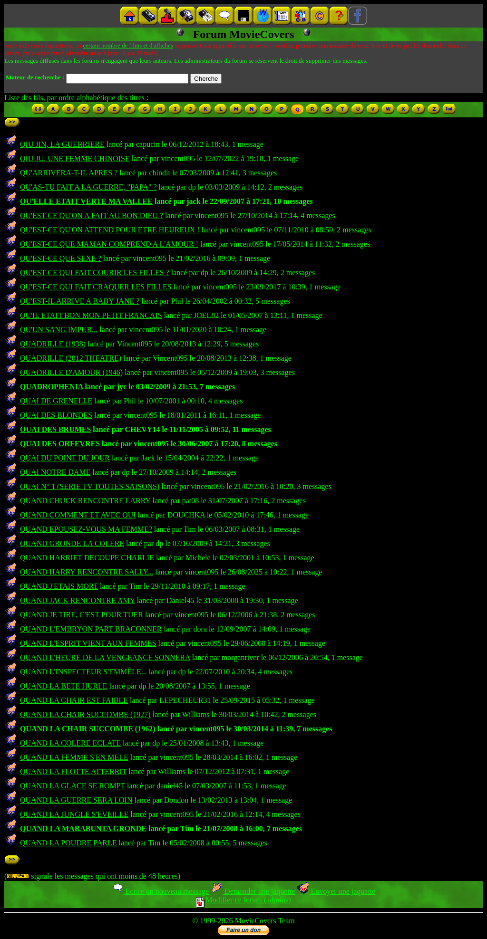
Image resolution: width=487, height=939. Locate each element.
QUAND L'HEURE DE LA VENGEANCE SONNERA (105, 657)
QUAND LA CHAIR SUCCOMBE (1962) (87, 729)
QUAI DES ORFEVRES (60, 444)
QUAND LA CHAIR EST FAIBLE (74, 700)
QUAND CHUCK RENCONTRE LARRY (85, 501)
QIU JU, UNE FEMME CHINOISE (75, 158)
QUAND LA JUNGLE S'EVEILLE (74, 814)
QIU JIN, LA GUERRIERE (62, 144)
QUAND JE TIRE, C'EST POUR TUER (81, 615)
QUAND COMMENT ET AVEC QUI (78, 515)
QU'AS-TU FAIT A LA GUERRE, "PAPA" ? (88, 187)
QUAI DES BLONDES (56, 415)
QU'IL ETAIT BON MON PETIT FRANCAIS (91, 315)
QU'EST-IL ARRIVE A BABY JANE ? (79, 301)
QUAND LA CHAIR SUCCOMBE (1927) (85, 714)
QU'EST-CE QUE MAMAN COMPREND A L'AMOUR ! (109, 244)
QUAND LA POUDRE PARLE (68, 843)
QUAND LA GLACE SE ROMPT (72, 786)
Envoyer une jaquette (336, 891)
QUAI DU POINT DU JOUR (65, 458)
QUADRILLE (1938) (53, 344)
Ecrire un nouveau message (160, 891)
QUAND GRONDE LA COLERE (72, 543)
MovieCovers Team (265, 921)
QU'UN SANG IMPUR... (58, 330)
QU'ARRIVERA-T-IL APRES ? (68, 173)
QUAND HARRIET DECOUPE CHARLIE (87, 558)
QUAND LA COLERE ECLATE (70, 743)
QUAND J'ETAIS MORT (59, 586)
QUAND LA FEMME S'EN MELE (74, 757)
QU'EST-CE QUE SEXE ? (60, 258)
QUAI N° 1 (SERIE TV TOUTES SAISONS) (89, 486)
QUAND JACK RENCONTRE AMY (77, 600)
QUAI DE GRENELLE (56, 401)
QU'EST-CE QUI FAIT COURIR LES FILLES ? (94, 272)
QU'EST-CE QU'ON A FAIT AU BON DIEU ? (91, 215)
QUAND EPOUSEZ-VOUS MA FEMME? (86, 529)
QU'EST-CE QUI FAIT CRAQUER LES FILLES (96, 287)
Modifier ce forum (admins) (243, 900)
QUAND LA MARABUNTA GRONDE (83, 828)
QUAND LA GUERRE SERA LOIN (76, 800)
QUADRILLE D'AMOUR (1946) (71, 372)
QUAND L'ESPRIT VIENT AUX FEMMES (88, 643)
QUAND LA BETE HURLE (63, 686)
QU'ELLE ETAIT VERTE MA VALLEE (86, 201)
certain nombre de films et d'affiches (128, 45)
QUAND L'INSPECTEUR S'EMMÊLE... (83, 672)
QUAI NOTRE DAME (55, 472)
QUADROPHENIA (51, 387)
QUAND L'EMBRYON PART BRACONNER (91, 629)
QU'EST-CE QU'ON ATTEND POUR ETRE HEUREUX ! (110, 230)
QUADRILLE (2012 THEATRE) (70, 358)
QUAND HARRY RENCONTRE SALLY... (86, 572)
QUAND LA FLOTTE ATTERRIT (73, 771)
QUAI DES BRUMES (55, 429)
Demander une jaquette (253, 891)
